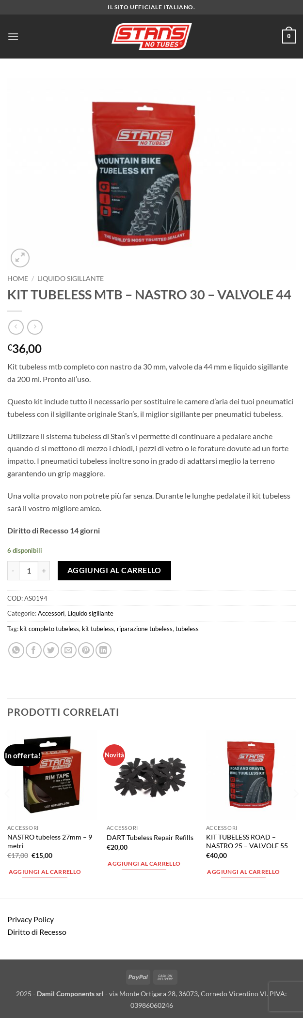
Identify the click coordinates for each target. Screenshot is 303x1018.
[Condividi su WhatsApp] (16, 650)
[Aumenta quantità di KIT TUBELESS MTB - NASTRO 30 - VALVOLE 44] (44, 570)
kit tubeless (98, 629)
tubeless (187, 629)
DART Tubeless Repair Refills (150, 837)
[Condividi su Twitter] (51, 650)
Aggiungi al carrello (114, 570)
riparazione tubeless (145, 629)
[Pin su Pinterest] (86, 650)
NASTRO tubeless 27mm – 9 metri (49, 841)
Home (17, 278)
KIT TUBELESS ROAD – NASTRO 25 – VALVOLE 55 (247, 841)
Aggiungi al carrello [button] (45, 872)
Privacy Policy (30, 919)
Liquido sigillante (70, 278)
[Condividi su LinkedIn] (104, 650)
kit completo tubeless (49, 629)
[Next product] (15, 327)
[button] (13, 36)
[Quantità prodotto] (28, 570)
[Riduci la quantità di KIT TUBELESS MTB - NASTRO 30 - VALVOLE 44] (13, 570)
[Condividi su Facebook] (34, 650)
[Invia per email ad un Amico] (69, 650)
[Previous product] (34, 327)
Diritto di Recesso (36, 931)
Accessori (51, 613)
